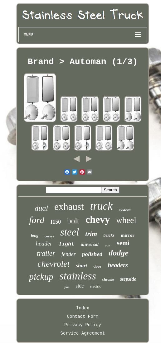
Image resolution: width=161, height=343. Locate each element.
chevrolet (53, 264)
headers (118, 265)
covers (49, 236)
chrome (108, 279)
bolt (73, 221)
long (34, 235)
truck (101, 206)
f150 (56, 222)
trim (91, 234)
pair (107, 245)
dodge (119, 252)
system (125, 209)
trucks (109, 235)
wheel (126, 220)
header (44, 243)
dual (41, 208)
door (97, 266)
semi (123, 243)
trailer (46, 253)
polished (92, 254)
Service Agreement (83, 333)
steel (69, 232)
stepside (128, 279)
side (80, 285)
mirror (127, 235)
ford (36, 220)
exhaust (69, 206)
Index (82, 308)
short (81, 266)
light (67, 244)
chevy (97, 219)
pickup (41, 277)
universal (90, 244)
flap (66, 287)
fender (68, 254)
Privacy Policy (82, 324)
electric (95, 286)
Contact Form (83, 316)
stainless (78, 276)
